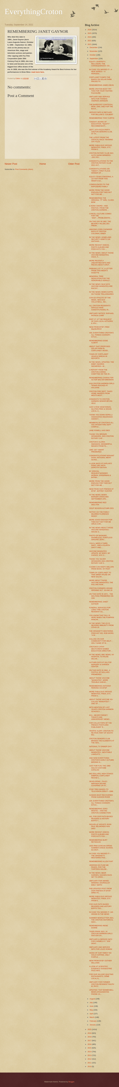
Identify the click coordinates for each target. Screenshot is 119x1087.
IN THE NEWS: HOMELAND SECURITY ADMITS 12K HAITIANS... (100, 239)
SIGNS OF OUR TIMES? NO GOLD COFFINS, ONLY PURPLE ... (100, 955)
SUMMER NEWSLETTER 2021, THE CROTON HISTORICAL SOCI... (101, 920)
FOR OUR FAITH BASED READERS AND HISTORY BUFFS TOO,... (100, 906)
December (94, 47)
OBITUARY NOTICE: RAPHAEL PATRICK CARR (101, 314)
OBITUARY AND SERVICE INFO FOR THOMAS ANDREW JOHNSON (99, 99)
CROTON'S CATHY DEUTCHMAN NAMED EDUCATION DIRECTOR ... (101, 649)
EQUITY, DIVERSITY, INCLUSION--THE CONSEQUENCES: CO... (100, 64)
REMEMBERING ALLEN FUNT (101, 861)
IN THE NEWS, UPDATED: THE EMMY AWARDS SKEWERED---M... (101, 364)
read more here (37, 72)
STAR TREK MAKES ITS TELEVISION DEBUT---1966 (101, 790)
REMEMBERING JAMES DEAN (101, 85)
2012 (90, 1059)
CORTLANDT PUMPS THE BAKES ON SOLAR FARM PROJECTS (100, 79)
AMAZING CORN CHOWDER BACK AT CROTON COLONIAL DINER (100, 231)
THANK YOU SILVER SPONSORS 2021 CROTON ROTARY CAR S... (101, 561)
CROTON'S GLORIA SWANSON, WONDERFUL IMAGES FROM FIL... (100, 444)
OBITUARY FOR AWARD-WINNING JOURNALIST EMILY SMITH (99, 883)
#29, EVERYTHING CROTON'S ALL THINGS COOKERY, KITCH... (101, 803)
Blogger (71, 1082)
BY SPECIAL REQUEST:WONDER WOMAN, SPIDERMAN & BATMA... (100, 474)
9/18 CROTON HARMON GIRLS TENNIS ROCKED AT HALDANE (101, 385)
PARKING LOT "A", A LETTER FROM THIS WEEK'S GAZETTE (100, 271)
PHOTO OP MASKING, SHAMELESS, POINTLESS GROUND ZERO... (100, 538)
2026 (90, 30)
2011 (90, 1063)
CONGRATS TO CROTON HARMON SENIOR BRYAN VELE (100, 401)
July (91, 1003)
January (93, 1025)
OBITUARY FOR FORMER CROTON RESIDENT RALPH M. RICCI (101, 984)
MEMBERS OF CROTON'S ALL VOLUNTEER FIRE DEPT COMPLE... (101, 425)
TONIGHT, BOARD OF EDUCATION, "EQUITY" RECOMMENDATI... (99, 124)
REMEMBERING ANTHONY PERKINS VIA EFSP (100, 687)
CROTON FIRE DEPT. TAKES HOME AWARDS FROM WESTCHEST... (100, 393)
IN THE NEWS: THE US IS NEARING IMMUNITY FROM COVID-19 (101, 625)
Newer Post (11, 164)
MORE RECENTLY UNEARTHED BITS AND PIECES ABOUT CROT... (99, 263)
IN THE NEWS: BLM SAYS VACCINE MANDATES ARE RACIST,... (101, 286)
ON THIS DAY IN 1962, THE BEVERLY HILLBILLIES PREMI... (100, 223)
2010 (90, 1066)
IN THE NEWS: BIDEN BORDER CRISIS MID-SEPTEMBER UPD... (99, 497)
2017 (90, 1041)
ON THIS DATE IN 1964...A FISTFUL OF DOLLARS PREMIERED (99, 672)
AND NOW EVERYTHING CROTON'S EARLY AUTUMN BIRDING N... (101, 760)
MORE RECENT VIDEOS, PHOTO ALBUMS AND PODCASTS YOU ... (99, 247)
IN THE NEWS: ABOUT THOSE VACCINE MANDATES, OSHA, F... (101, 255)
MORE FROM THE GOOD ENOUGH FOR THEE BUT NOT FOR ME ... (100, 192)
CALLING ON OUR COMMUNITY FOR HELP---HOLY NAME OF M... (101, 641)
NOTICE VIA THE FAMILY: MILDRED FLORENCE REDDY (99, 514)
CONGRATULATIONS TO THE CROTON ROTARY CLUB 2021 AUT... (101, 163)
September (94, 59)
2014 (90, 1052)
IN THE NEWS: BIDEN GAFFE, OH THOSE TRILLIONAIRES (101, 293)
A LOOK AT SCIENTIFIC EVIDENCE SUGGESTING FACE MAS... (100, 968)
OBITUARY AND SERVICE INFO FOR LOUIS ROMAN (100, 948)
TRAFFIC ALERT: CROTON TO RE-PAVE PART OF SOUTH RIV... (101, 733)
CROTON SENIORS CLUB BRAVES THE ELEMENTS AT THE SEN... (101, 741)
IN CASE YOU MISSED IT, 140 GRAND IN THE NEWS (101, 913)
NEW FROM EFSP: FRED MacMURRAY (99, 328)
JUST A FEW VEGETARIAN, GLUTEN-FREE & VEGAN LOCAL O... (100, 409)
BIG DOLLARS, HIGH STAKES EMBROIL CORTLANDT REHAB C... (101, 776)
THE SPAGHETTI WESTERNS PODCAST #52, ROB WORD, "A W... (101, 633)
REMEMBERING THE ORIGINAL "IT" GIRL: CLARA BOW (101, 200)
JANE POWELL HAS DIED (99, 430)
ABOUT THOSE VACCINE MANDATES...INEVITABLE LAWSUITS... (100, 752)
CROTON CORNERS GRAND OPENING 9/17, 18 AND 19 (100, 589)
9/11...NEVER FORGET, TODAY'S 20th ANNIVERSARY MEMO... (100, 717)
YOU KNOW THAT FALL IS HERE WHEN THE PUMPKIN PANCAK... (101, 617)
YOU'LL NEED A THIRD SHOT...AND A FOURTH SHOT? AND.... (99, 545)
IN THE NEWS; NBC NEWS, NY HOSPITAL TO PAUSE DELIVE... (101, 657)
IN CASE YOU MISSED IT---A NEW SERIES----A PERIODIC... (100, 71)
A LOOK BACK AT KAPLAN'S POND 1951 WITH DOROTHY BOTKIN (100, 465)
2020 (90, 1029)
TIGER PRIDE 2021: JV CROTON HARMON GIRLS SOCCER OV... (100, 933)
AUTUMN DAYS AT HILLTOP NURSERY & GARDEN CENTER (100, 664)
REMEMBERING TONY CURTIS (101, 118)
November (94, 51)
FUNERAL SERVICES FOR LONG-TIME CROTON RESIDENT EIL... (99, 610)
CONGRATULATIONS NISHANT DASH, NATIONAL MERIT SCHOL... (101, 458)
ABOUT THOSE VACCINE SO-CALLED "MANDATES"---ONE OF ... (101, 701)
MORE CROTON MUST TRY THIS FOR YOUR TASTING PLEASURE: (100, 91)
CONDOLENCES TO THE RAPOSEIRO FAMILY (99, 185)
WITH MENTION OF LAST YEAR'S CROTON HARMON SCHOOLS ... (101, 709)
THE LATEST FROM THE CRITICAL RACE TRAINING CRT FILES (101, 139)
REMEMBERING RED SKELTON (97, 503)
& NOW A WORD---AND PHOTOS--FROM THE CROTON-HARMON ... (99, 208)
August (92, 999)
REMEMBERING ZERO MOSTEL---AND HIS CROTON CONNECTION (100, 811)
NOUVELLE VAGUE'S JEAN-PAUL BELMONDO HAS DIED (100, 826)
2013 (90, 1055)
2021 (90, 44)
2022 (90, 41)
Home (42, 164)
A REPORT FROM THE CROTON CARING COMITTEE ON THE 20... (100, 372)
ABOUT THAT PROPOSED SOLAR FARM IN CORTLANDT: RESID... (99, 348)
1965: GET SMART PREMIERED (96, 451)
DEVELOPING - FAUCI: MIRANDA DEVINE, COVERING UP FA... (98, 783)
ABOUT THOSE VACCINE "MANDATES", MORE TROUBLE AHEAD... (99, 680)
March (92, 1017)
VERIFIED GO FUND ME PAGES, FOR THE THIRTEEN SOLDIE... (99, 867)
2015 (90, 1048)
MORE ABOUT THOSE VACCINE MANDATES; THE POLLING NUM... (101, 582)
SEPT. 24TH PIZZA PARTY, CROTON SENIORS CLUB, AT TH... (100, 132)
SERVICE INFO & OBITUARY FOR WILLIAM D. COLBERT (101, 113)
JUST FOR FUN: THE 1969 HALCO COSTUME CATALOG (99, 768)
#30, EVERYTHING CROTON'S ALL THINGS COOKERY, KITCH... (101, 335)
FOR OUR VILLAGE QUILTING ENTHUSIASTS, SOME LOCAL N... (101, 976)
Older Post (74, 164)
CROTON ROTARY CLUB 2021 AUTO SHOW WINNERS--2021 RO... (101, 155)
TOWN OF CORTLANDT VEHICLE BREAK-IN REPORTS (98, 356)
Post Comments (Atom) (24, 169)
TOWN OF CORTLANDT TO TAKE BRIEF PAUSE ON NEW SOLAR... (100, 575)
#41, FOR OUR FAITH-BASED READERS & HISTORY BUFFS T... (101, 818)
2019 (90, 1033)
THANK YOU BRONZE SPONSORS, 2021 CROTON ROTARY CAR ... (101, 436)
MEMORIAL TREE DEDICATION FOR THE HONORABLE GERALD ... (100, 278)
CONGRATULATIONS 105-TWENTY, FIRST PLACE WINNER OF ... (99, 171)
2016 (90, 1044)
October (93, 55)
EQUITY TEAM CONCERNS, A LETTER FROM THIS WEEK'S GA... (101, 179)
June (92, 1006)
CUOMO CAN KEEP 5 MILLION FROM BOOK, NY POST (101, 568)
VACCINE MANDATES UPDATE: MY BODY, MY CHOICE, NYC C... (99, 553)
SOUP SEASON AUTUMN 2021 (101, 508)
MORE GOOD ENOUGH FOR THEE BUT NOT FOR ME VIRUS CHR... (100, 522)
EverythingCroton (34, 11)
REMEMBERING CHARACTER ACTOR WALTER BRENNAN (101, 379)
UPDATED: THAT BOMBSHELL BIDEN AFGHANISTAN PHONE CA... (101, 992)
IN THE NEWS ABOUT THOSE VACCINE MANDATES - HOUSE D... (101, 530)
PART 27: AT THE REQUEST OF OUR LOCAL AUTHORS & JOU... (101, 321)
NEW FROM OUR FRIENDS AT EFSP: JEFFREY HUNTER (101, 490)
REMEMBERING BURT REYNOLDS (98, 841)
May (91, 1010)
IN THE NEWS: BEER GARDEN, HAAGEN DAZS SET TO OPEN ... (100, 875)
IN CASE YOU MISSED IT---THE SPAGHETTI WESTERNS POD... (100, 856)
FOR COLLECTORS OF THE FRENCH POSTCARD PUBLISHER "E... (100, 725)
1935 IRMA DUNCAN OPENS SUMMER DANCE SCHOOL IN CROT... (101, 848)
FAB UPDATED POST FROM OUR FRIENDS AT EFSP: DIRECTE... (100, 891)
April (91, 1014)
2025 (90, 33)
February (93, 1021)
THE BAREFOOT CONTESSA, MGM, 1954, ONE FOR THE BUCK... (101, 107)
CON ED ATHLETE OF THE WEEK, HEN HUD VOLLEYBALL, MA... (100, 300)
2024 (90, 37)
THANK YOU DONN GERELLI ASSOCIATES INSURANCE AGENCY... (101, 417)
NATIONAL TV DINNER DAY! (100, 746)
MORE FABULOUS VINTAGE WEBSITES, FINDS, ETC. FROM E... (100, 147)
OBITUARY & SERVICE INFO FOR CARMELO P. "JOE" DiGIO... (100, 941)
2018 (90, 1037)
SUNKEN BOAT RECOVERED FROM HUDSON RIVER (101, 796)
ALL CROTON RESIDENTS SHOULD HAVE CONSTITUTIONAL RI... (99, 308)
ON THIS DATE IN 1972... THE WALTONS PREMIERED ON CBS (101, 596)
